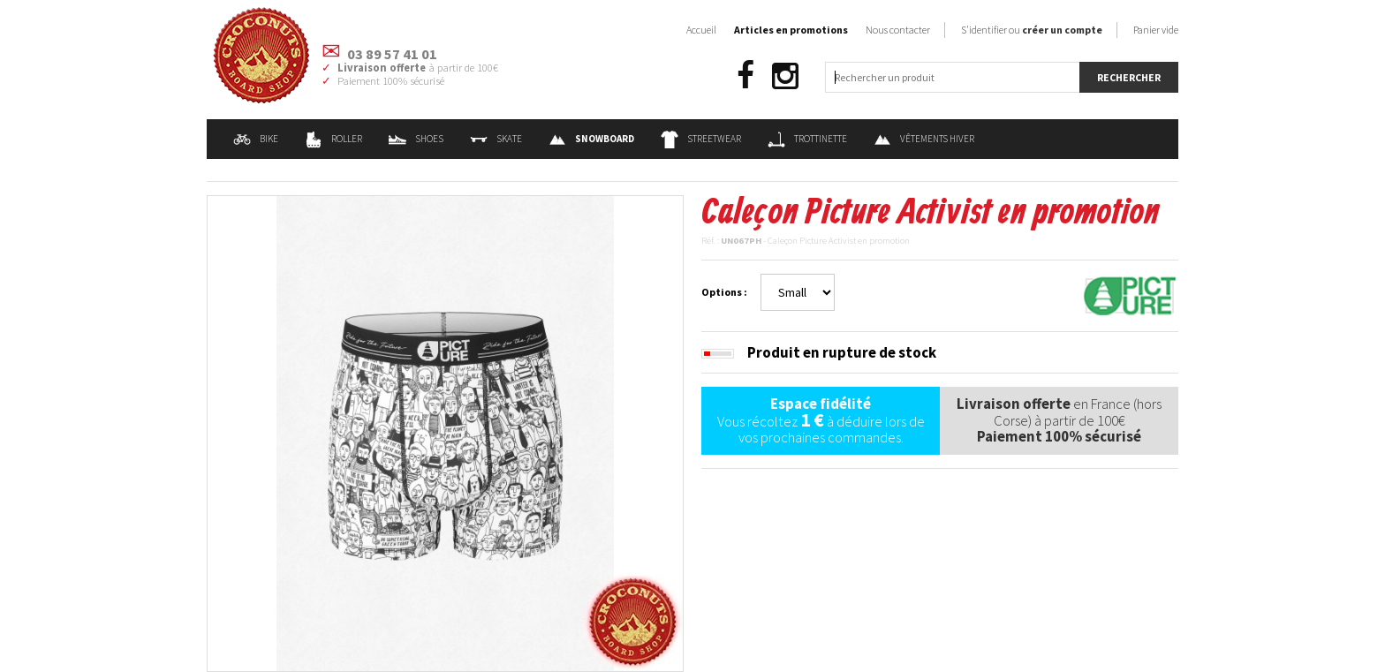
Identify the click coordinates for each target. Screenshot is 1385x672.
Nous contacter (898, 29)
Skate (496, 138)
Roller (333, 138)
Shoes (416, 138)
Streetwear (701, 138)
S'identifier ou (1031, 29)
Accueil (701, 29)
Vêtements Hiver (924, 138)
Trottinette (807, 138)
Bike (255, 138)
